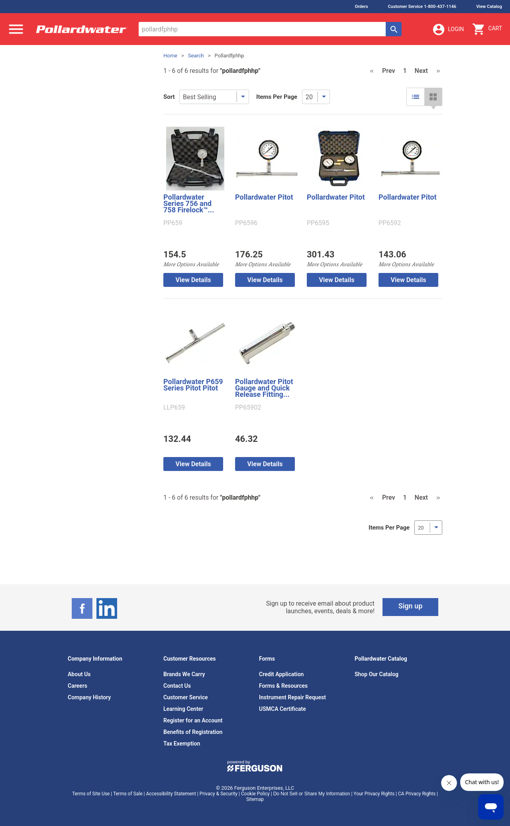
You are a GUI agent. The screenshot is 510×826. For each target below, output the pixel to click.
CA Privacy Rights (416, 794)
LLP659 (174, 407)
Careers (77, 686)
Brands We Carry (184, 674)
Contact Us (177, 686)
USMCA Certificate (282, 709)
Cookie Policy (255, 794)
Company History (89, 697)
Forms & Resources (283, 686)
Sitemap (255, 799)
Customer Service (185, 697)
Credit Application (281, 674)
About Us (79, 674)
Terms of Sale (128, 794)
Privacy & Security (218, 794)
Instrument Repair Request (292, 697)
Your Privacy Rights (373, 794)
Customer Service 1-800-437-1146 (422, 6)
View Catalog (489, 6)
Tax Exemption (181, 743)
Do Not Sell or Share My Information (311, 794)
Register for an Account (192, 720)
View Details (193, 280)
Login (448, 29)
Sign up (410, 606)
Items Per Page (276, 96)
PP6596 (246, 223)
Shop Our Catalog (376, 674)
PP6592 (390, 223)
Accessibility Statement (171, 794)
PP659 (172, 223)
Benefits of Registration (192, 732)
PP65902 (248, 407)
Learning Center (183, 709)
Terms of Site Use (91, 794)
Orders (361, 6)
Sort (169, 96)
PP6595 (318, 223)
